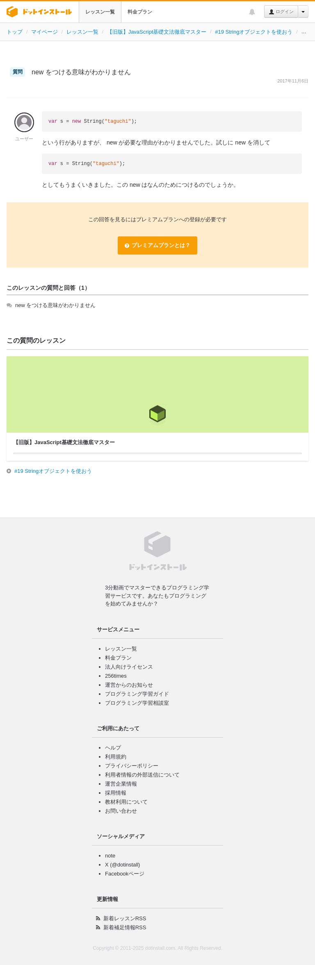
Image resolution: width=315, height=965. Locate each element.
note (110, 856)
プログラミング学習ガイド (137, 694)
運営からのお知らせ (129, 685)
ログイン (281, 12)
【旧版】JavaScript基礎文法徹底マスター (157, 32)
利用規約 (115, 757)
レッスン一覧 (100, 12)
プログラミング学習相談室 (137, 703)
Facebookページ (124, 874)
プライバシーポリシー (131, 766)
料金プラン (140, 12)
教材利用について (126, 802)
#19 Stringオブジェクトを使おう (253, 32)
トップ (15, 32)
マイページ (44, 32)
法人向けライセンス (129, 667)
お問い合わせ (121, 811)
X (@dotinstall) (122, 865)
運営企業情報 (121, 784)
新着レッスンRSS (124, 918)
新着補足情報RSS (124, 927)
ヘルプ (113, 748)
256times (116, 676)
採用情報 (115, 793)
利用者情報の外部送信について (142, 775)
